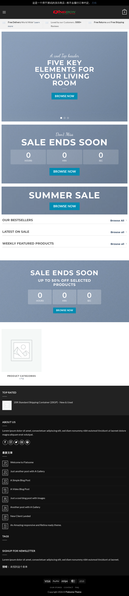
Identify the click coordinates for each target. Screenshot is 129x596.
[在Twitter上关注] (16, 442)
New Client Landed (20, 515)
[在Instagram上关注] (10, 442)
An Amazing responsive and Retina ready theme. (35, 524)
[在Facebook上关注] (5, 442)
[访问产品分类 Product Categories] (22, 356)
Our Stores (56, 587)
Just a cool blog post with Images (27, 498)
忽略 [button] (94, 2)
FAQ (77, 587)
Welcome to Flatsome (22, 462)
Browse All (118, 220)
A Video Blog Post (20, 489)
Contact (68, 587)
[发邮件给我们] (21, 442)
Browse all (119, 232)
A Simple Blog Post (20, 480)
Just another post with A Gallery (27, 471)
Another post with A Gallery (25, 506)
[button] (4, 12)
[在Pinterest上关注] (27, 442)
